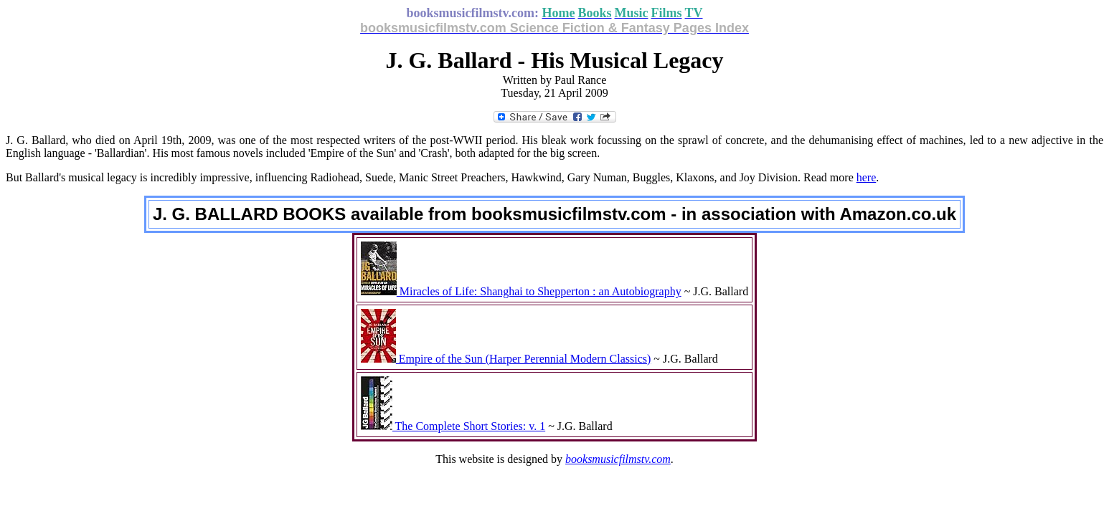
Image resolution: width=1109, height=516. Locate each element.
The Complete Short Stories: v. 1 (453, 426)
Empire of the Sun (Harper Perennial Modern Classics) (506, 359)
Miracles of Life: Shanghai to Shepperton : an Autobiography (521, 291)
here (866, 177)
